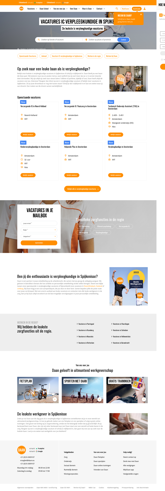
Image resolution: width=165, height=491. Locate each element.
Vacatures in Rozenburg (85, 330)
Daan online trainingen (102, 466)
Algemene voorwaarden (25, 487)
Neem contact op (129, 457)
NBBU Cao (92, 487)
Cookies (101, 487)
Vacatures (32, 8)
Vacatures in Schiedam (119, 330)
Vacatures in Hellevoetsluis (120, 336)
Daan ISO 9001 (65, 487)
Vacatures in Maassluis (84, 336)
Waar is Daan (88, 8)
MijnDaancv (125, 8)
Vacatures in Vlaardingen (119, 324)
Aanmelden (39, 243)
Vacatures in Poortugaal (85, 324)
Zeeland (99, 286)
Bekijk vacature (28, 134)
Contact (100, 8)
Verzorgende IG (124, 226)
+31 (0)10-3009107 (27, 457)
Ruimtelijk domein (70, 470)
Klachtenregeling (112, 487)
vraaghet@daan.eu (27, 460)
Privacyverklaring (127, 487)
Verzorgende (83, 232)
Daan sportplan (99, 461)
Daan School (45, 8)
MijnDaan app (128, 470)
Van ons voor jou (60, 8)
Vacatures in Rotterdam (85, 343)
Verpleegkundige (102, 232)
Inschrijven (136, 8)
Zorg (65, 457)
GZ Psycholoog (84, 226)
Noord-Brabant (89, 286)
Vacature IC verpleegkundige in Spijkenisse (67, 56)
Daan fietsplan (99, 457)
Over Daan (75, 8)
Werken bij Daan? (79, 487)
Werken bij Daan (111, 56)
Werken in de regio (94, 56)
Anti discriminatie (143, 487)
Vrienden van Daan (101, 470)
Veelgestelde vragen (130, 474)
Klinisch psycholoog (104, 226)
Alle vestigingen (129, 466)
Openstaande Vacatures (27, 56)
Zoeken (123, 39)
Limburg (20, 289)
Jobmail (44, 56)
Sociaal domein (69, 466)
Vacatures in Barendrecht (120, 343)
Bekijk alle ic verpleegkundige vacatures (82, 188)
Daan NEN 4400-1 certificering (47, 487)
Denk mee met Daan (131, 461)
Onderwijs (68, 461)
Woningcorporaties (71, 474)
